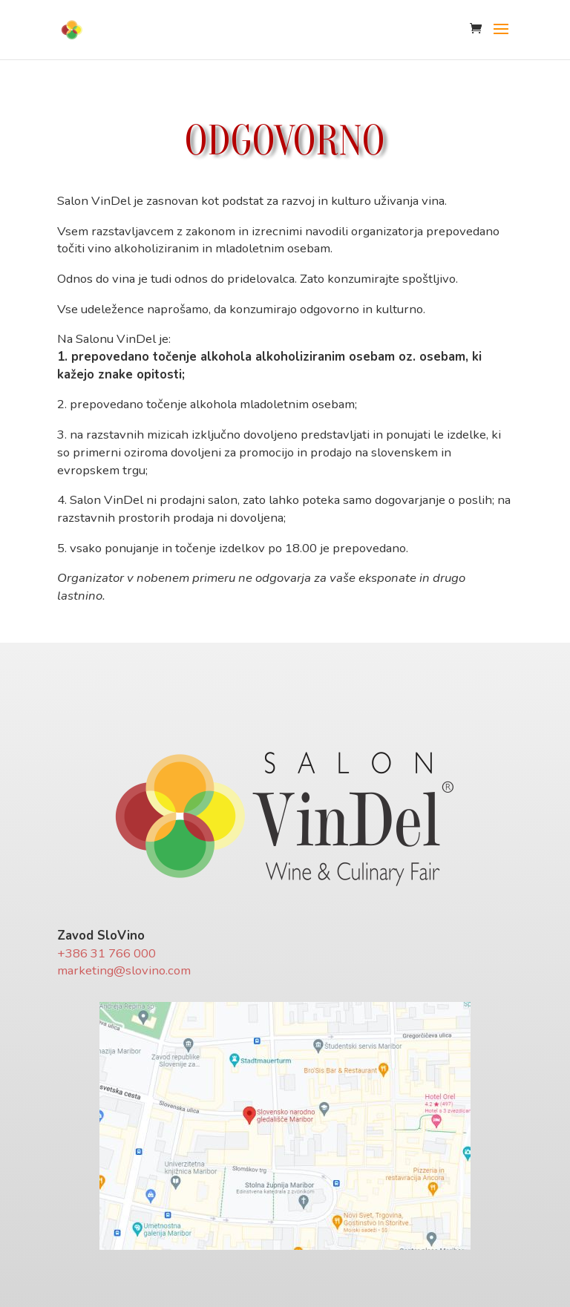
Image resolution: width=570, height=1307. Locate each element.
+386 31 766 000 (106, 953)
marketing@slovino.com (124, 970)
